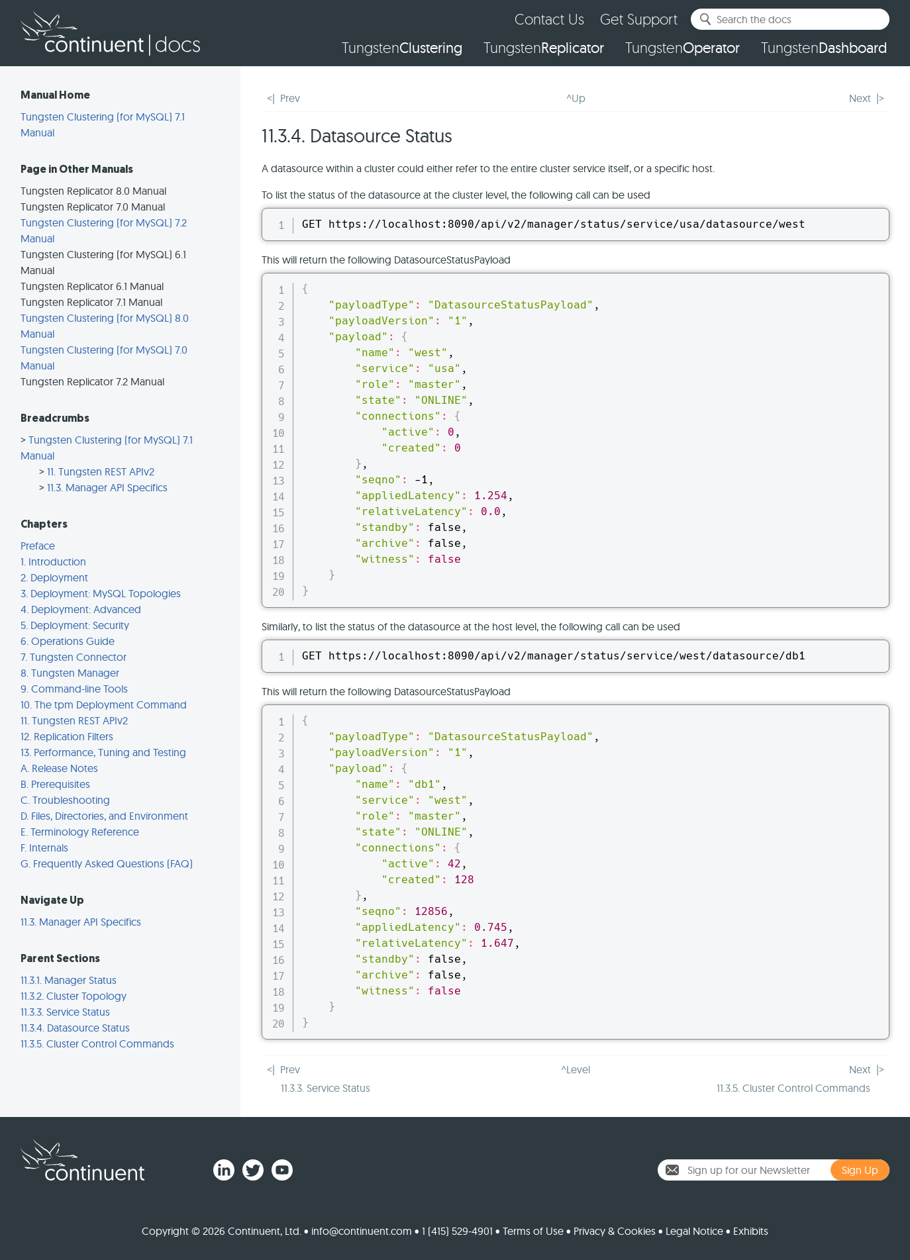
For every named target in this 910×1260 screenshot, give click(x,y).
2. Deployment (54, 577)
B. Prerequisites (55, 784)
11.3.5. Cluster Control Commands (97, 1043)
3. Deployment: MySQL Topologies (101, 593)
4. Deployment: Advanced (81, 609)
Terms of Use (533, 1230)
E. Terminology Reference (80, 831)
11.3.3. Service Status (65, 1011)
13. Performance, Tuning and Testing (103, 752)
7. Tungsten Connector (73, 656)
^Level (575, 1069)
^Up (575, 98)
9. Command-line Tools (74, 688)
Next (860, 98)
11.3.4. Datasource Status (75, 1027)
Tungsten (402, 47)
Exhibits (750, 1230)
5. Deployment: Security (75, 625)
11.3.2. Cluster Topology (73, 995)
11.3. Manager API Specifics (107, 487)
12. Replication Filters (67, 736)
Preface (38, 545)
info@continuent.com (361, 1230)
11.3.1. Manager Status (69, 980)
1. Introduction (53, 561)
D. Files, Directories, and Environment (104, 815)
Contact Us (549, 19)
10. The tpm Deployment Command (104, 704)
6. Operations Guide (68, 641)
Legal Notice (694, 1230)
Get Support (639, 19)
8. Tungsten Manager (70, 672)
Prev (290, 98)
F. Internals (44, 847)
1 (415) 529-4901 (457, 1230)
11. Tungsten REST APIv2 (100, 471)
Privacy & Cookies (615, 1230)
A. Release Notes (59, 768)
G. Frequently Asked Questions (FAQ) (107, 863)
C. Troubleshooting (65, 799)
